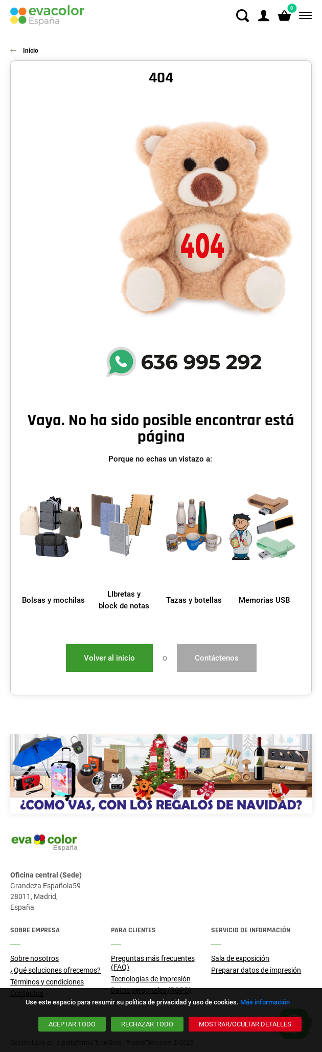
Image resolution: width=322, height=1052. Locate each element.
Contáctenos (217, 658)
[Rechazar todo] (147, 1024)
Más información (265, 1002)
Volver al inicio (109, 658)
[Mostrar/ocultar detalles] (245, 1024)
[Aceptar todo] (72, 1024)
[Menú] (303, 16)
